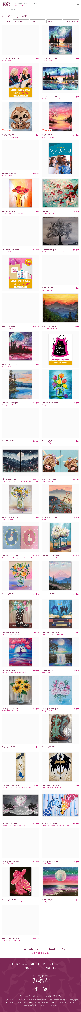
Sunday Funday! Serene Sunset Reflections (16, 405)
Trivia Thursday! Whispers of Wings (53, 634)
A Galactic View (7, 175)
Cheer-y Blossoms (48, 213)
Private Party (53, 964)
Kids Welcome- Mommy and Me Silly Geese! (17, 558)
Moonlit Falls (46, 672)
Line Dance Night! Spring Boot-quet (14, 634)
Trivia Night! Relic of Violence (51, 787)
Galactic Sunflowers (8, 252)
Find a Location (23, 964)
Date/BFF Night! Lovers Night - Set (13, 825)
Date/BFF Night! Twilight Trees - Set (14, 940)
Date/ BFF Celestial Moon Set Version (54, 99)
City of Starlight (47, 443)
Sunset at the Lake (48, 137)
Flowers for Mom (7, 519)
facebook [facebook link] (36, 989)
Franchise (49, 968)
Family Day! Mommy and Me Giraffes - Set (56, 825)
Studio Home (21, 4)
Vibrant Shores (7, 60)
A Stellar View (6, 366)
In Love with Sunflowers (10, 711)
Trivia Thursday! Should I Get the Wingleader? (17, 787)
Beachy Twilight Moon (49, 902)
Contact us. (40, 952)
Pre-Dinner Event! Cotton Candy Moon (15, 672)
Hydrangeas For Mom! (49, 558)
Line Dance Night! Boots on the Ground (55, 749)
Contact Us (54, 996)
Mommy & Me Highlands (50, 481)
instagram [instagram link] (45, 989)
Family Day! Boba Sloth (10, 137)
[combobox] (21, 21)
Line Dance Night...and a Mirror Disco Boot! (16, 443)
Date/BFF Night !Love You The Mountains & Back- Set (20, 481)
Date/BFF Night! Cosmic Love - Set (13, 749)
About (29, 968)
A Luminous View (47, 290)
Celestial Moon (47, 60)
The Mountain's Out (48, 596)
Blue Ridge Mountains (49, 328)
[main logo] (6, 2)
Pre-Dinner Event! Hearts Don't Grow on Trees (57, 252)
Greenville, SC (8, 10)
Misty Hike (45, 519)
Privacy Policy (29, 996)
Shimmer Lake (47, 864)
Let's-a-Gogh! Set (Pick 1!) (10, 328)
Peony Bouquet (47, 711)
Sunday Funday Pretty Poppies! (12, 213)
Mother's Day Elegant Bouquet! (12, 596)
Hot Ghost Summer (8, 864)
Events (34, 4)
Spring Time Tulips (48, 405)
